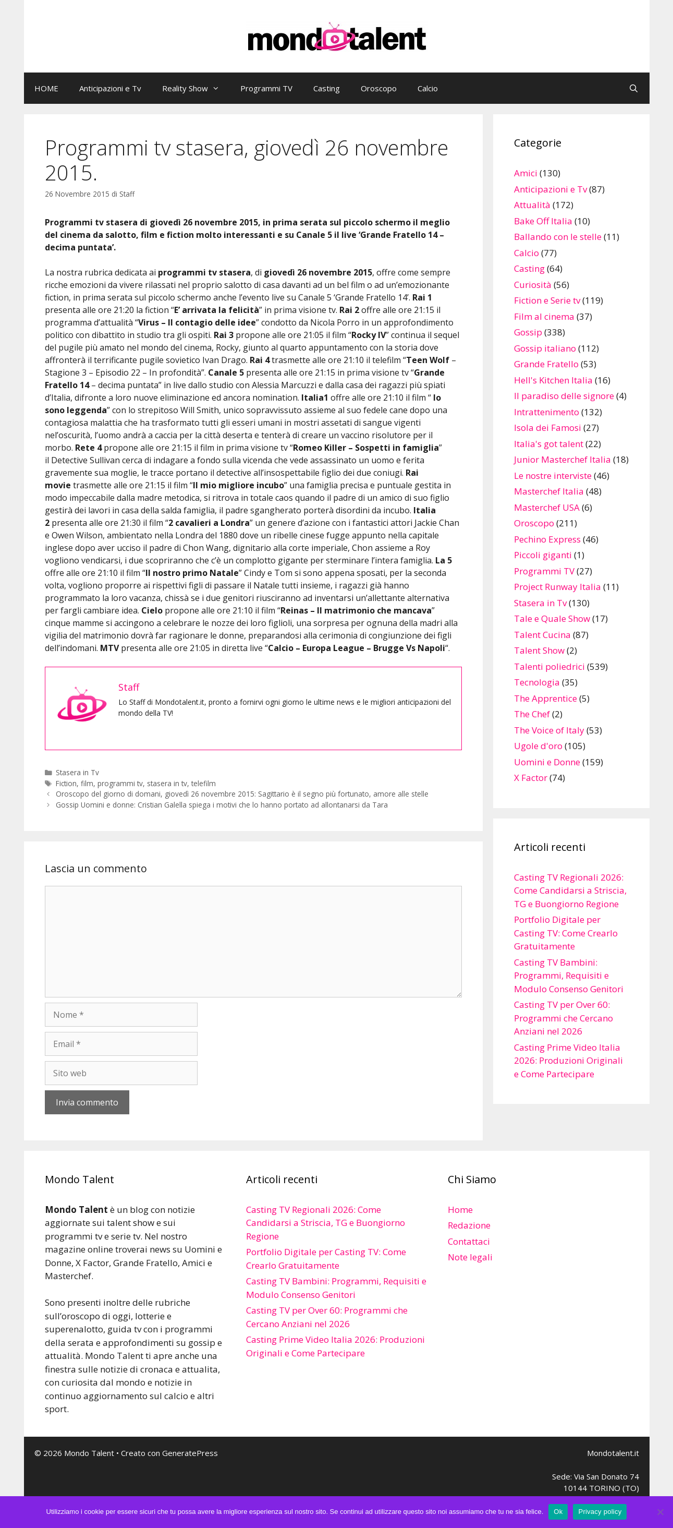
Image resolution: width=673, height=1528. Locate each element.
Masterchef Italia (549, 491)
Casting (326, 88)
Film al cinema (544, 316)
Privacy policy (599, 1511)
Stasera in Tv (77, 772)
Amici (525, 173)
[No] (660, 1512)
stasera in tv (167, 783)
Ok (558, 1511)
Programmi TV (266, 88)
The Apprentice (545, 698)
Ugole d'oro (538, 746)
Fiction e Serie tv (547, 300)
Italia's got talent (548, 444)
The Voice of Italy (549, 730)
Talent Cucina (542, 635)
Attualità (532, 205)
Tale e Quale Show (552, 618)
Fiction (66, 783)
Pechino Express (547, 539)
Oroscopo (379, 88)
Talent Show (539, 650)
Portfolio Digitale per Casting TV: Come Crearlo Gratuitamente (566, 932)
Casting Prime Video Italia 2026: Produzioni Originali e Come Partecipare (568, 1060)
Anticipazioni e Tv (110, 88)
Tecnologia (537, 682)
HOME (46, 88)
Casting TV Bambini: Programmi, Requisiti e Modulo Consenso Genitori (568, 975)
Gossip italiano (545, 348)
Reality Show (196, 88)
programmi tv (120, 783)
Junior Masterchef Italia (562, 459)
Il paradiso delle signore (564, 396)
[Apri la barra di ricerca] (633, 88)
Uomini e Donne (547, 762)
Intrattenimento (546, 412)
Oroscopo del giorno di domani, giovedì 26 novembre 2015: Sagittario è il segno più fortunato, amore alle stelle (242, 794)
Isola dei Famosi (547, 428)
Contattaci (469, 1241)
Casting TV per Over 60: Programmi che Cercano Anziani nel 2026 (563, 1017)
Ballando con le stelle (558, 237)
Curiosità (533, 285)
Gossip (528, 332)
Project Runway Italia (557, 587)
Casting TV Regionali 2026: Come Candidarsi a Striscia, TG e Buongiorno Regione (570, 890)
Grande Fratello (546, 364)
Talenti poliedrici (549, 666)
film (87, 783)
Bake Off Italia (543, 221)
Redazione (469, 1225)
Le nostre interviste (553, 476)
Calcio (428, 88)
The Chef (532, 714)
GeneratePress (190, 1453)
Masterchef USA (547, 507)
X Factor (530, 778)
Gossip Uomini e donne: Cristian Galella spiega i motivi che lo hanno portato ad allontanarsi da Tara (222, 805)
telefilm (203, 783)
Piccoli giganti (543, 555)
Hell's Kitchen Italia (553, 380)
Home (460, 1210)
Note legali (470, 1257)
